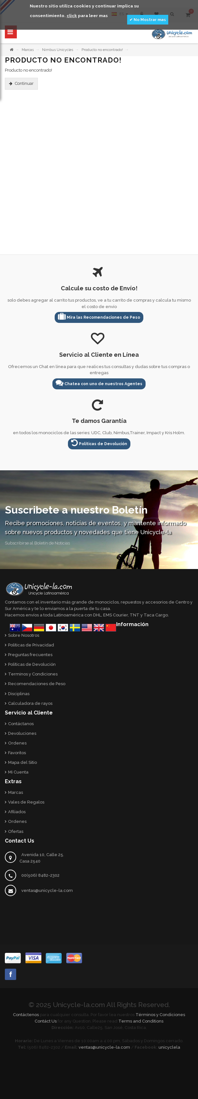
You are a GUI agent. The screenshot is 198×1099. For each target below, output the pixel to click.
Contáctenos (26, 1014)
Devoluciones (22, 733)
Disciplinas (18, 693)
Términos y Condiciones (160, 1014)
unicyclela (169, 1047)
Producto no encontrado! (102, 50)
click (72, 15)
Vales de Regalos (26, 802)
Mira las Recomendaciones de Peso (99, 316)
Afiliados (17, 811)
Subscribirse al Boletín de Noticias (37, 543)
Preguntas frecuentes (30, 654)
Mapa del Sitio (22, 762)
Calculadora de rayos (30, 703)
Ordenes (17, 743)
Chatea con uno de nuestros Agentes (99, 383)
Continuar (24, 83)
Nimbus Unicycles (57, 50)
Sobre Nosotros (23, 635)
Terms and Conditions (140, 1021)
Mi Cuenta (18, 772)
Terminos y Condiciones (33, 674)
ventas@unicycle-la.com (47, 890)
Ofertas (15, 831)
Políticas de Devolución (99, 443)
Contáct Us (46, 1021)
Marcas (28, 50)
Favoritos (17, 752)
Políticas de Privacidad (31, 645)
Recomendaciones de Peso (36, 683)
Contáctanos (21, 723)
